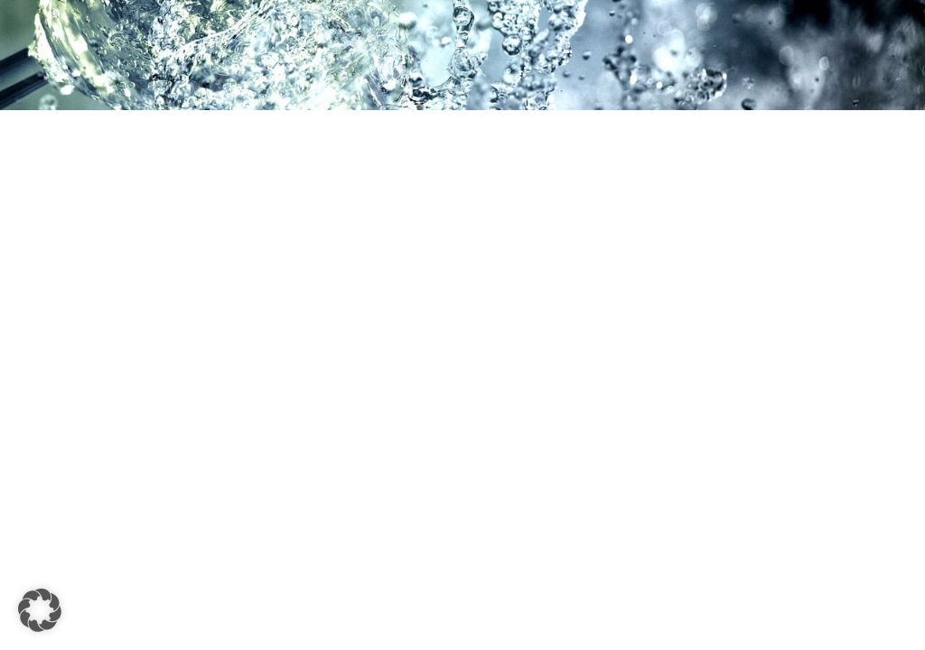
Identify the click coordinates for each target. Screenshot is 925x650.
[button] (39, 610)
